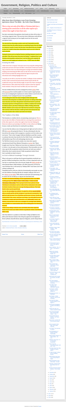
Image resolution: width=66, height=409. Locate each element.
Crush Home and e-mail (52, 22)
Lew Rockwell (50, 35)
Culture (41, 8)
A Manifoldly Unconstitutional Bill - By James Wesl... (55, 97)
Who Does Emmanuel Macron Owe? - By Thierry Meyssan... (54, 269)
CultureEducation (45, 10)
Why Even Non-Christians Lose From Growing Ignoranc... (54, 101)
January (51, 391)
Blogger (39, 406)
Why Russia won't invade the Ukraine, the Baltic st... (54, 277)
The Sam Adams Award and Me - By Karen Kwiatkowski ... (54, 256)
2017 (49, 393)
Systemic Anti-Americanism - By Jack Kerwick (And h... (54, 88)
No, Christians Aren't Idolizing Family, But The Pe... (54, 194)
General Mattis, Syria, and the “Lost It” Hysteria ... (54, 126)
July (50, 379)
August (51, 378)
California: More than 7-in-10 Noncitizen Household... (54, 341)
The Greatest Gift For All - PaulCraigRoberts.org (54, 123)
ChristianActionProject (30, 10)
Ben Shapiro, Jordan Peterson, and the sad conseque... (54, 297)
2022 (49, 55)
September (52, 376)
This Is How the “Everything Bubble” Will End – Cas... (55, 345)
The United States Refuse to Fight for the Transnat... (54, 113)
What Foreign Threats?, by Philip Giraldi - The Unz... (55, 336)
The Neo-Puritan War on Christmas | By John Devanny (54, 165)
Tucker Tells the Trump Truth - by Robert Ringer (55, 198)
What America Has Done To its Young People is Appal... (54, 357)
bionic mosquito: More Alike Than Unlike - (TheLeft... (54, 325)
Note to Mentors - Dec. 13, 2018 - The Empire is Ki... (55, 248)
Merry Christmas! (53, 116)
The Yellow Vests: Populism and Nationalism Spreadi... (54, 286)
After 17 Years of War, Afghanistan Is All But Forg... (54, 261)
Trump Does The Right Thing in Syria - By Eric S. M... (54, 149)
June (51, 381)
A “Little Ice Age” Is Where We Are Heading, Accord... (54, 353)
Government (15, 8)
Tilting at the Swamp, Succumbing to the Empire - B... (53, 252)
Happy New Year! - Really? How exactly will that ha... (55, 68)
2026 (49, 48)
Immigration (57, 10)
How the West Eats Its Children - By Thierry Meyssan (54, 317)
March (51, 387)
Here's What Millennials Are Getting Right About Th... (54, 190)
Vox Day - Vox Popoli (51, 33)
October (51, 374)
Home (22, 234)
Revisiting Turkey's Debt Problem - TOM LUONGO (54, 228)
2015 (49, 397)
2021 (49, 57)
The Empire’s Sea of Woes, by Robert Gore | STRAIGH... (54, 158)
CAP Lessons (28, 13)
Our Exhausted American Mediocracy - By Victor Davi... (54, 72)
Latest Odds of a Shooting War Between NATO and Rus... (54, 201)
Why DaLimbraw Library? (52, 19)
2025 (49, 50)
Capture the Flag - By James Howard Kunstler (55, 309)
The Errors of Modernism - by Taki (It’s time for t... (55, 205)
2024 (49, 52)
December (52, 65)
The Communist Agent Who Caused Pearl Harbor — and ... (54, 313)
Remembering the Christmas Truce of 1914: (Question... (53, 130)
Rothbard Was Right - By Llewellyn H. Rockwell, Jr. (54, 173)
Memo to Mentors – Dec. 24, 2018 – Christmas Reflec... (54, 120)
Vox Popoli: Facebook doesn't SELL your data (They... (54, 178)
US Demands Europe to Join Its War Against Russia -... (54, 244)
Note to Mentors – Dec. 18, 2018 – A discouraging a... (54, 186)
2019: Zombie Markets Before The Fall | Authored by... (54, 76)
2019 (49, 61)
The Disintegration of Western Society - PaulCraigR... (53, 332)
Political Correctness (29, 8)
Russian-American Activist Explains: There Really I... (54, 369)
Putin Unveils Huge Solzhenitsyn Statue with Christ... (54, 265)
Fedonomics (51, 8)
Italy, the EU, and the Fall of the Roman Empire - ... (54, 321)
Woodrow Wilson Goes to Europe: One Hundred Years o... (54, 134)
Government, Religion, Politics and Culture (29, 5)
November (52, 372)
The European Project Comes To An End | (54, 146)
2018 (49, 63)
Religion (5, 13)
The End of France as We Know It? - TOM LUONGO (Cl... (54, 273)
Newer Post (5, 234)
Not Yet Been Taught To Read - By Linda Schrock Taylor (54, 220)
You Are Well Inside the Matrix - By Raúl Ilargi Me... (54, 224)
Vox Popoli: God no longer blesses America (55, 162)
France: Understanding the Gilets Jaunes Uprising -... (55, 240)
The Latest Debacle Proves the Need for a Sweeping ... (54, 281)
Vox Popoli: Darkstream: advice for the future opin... (54, 142)
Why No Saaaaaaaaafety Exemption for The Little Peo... (55, 80)
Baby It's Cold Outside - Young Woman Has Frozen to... (54, 216)
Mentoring (16, 10)
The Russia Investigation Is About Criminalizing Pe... (54, 305)
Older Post (39, 234)
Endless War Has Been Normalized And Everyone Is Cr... (54, 109)
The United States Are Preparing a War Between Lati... (54, 182)
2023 (49, 54)
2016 (49, 395)
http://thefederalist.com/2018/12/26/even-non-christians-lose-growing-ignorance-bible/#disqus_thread (22, 221)
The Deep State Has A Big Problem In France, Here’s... (55, 349)
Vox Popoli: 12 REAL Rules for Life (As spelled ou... (53, 290)
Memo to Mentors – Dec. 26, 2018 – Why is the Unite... (54, 105)
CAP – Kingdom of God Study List (54, 27)
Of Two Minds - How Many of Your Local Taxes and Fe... (55, 84)
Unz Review (49, 37)
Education (6, 10)
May (51, 383)
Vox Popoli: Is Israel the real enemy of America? (54, 208)
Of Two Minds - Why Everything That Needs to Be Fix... (54, 169)
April (51, 385)
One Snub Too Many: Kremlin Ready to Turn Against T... (54, 301)
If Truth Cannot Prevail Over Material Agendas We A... (54, 138)
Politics (5, 8)
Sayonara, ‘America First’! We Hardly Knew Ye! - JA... (54, 365)
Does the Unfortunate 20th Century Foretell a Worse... (55, 236)
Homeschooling (16, 13)
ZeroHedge (49, 40)
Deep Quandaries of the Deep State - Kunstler (54, 361)
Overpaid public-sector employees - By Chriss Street (54, 212)
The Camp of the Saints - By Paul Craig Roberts (54, 232)
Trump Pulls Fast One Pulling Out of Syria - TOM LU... (54, 154)
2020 (49, 59)
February (52, 389)
